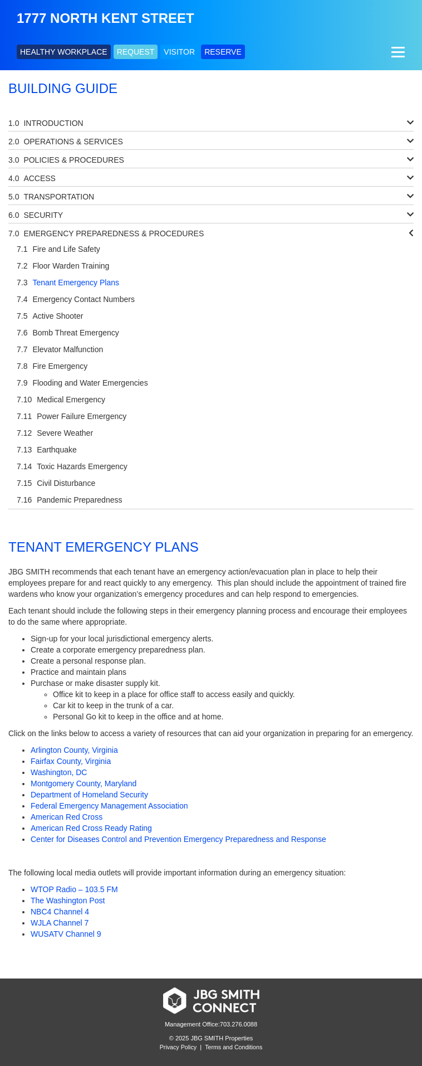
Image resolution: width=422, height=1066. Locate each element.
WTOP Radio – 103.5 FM (74, 889)
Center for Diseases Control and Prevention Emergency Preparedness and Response (178, 839)
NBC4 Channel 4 (60, 911)
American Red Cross (66, 816)
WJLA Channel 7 (60, 922)
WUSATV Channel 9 (66, 933)
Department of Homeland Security (89, 794)
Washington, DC (59, 772)
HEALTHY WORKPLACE (63, 51)
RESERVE (223, 51)
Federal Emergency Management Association (109, 805)
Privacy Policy (178, 1047)
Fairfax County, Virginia (71, 761)
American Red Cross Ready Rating (91, 828)
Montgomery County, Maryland (83, 783)
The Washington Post (68, 900)
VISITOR (179, 51)
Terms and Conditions (233, 1047)
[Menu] (396, 52)
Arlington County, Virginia (74, 750)
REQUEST (136, 51)
